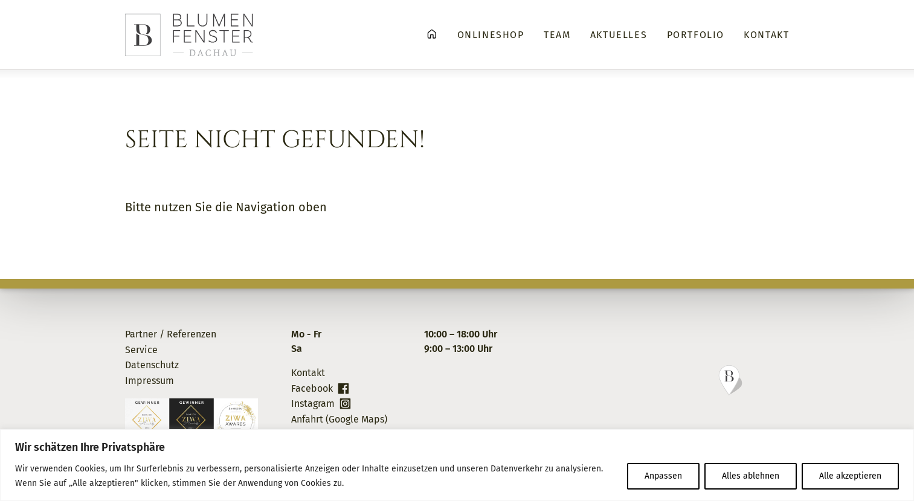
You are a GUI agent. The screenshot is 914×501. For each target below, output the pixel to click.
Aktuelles (618, 34)
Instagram (313, 403)
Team (557, 34)
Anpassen (663, 476)
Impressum (149, 380)
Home (432, 34)
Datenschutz (152, 365)
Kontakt (766, 34)
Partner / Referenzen (170, 334)
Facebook (312, 388)
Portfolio (695, 34)
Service (141, 350)
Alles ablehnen (750, 476)
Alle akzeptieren (850, 476)
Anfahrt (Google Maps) (339, 419)
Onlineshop (490, 34)
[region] (457, 465)
